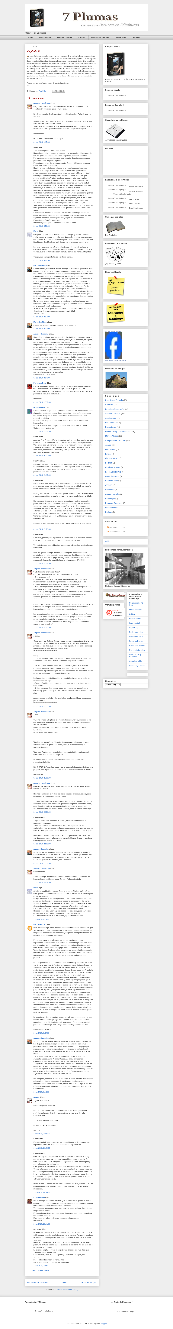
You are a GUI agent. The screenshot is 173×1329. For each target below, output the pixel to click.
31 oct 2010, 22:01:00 (42, 812)
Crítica (132, 614)
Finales (108, 454)
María (36, 231)
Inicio (64, 1282)
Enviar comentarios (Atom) (67, 1290)
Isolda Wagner (40, 407)
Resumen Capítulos (113, 503)
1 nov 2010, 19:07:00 (42, 1134)
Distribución (120, 38)
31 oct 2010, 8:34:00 (42, 378)
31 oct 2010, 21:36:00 (42, 563)
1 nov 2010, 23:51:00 (42, 1224)
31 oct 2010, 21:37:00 (42, 627)
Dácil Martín (110, 449)
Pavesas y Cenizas (137, 666)
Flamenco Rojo (40, 383)
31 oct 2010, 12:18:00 (42, 402)
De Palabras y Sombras (135, 655)
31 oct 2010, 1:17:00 (42, 142)
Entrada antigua (88, 1282)
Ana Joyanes (134, 199)
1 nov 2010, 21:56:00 (42, 1148)
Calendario (110, 490)
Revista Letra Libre (137, 650)
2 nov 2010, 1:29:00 (41, 1266)
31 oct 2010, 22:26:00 (42, 882)
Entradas (112, 527)
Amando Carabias (41, 334)
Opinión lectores (64, 38)
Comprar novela (112, 494)
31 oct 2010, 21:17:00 (42, 456)
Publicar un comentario (40, 1271)
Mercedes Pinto (40, 265)
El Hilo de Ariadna (112, 467)
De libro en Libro (136, 632)
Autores (81, 38)
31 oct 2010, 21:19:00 (42, 475)
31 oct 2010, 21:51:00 (42, 706)
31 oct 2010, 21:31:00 (42, 529)
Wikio (107, 541)
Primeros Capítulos (100, 38)
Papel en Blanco (136, 641)
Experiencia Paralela (114, 400)
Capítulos (109, 405)
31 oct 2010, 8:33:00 (42, 329)
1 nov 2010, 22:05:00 (42, 1192)
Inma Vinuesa (39, 1197)
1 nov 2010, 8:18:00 (41, 919)
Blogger (104, 1324)
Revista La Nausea (137, 645)
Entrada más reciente (37, 1282)
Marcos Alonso (40, 924)
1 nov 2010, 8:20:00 (41, 1033)
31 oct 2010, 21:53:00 (42, 778)
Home (31, 38)
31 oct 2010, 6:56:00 (42, 226)
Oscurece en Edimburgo (113, 331)
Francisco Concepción (114, 409)
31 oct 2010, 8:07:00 (42, 260)
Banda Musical (111, 481)
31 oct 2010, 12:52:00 (42, 431)
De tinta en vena (136, 636)
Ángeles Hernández (42, 103)
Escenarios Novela (113, 472)
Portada (108, 463)
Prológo (108, 512)
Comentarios (113, 532)
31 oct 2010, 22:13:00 (42, 863)
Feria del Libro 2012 (113, 508)
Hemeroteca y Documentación (118, 431)
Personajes (110, 499)
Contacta (136, 38)
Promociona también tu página (115, 360)
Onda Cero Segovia (136, 208)
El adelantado (135, 619)
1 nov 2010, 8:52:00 (41, 1092)
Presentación (45, 38)
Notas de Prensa (112, 476)
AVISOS (108, 485)
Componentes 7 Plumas (115, 440)
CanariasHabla (135, 661)
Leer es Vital (134, 623)
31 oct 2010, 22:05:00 (42, 844)
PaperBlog (133, 628)
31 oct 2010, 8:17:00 (42, 317)
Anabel (36, 1097)
